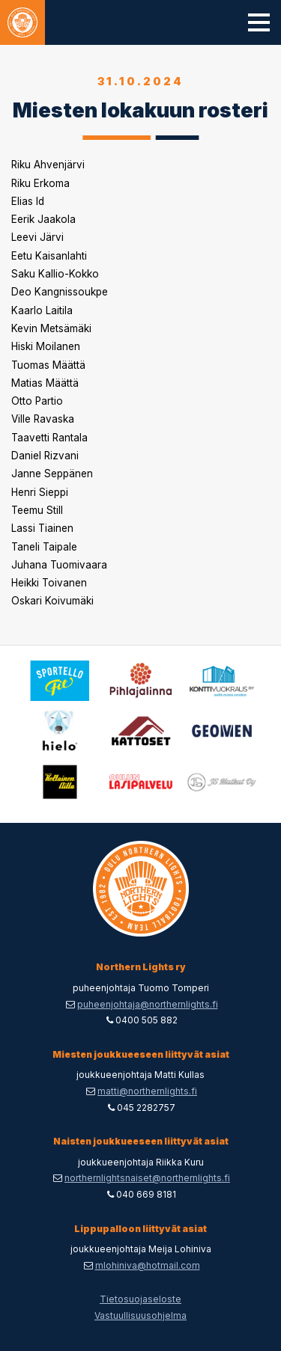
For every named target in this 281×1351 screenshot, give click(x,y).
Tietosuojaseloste (140, 1299)
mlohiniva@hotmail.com (147, 1265)
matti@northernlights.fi (147, 1091)
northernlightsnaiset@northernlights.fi (147, 1177)
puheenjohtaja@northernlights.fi (147, 1004)
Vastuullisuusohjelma (140, 1315)
